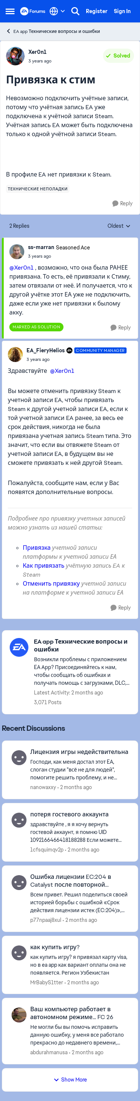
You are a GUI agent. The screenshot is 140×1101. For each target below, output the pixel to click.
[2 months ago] (74, 787)
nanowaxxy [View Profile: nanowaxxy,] (43, 787)
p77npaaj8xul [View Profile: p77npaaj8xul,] (45, 920)
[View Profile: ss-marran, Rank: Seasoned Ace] (16, 251)
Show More (70, 1079)
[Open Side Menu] (10, 11)
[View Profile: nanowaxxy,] (19, 757)
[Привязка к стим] (59, 256)
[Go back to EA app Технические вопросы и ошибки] (82, 646)
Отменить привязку (51, 584)
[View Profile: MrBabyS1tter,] (19, 952)
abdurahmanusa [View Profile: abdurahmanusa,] (49, 1052)
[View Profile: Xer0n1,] (15, 56)
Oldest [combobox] (119, 226)
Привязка (37, 548)
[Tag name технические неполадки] (37, 189)
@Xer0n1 (21, 268)
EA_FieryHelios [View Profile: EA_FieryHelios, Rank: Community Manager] (46, 350)
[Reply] (122, 204)
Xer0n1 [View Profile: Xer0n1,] (37, 52)
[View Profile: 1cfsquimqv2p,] (19, 820)
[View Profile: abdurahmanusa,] (19, 1015)
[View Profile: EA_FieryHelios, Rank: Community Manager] (15, 354)
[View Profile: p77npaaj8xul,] (19, 882)
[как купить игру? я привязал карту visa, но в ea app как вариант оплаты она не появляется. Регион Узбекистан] (79, 964)
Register (97, 11)
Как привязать (44, 566)
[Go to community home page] (33, 11)
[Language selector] (57, 11)
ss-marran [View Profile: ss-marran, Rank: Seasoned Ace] (41, 247)
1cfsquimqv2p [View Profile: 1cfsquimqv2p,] (46, 849)
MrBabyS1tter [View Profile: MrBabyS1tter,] (46, 982)
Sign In (122, 11)
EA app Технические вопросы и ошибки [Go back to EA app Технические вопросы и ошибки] (53, 31)
